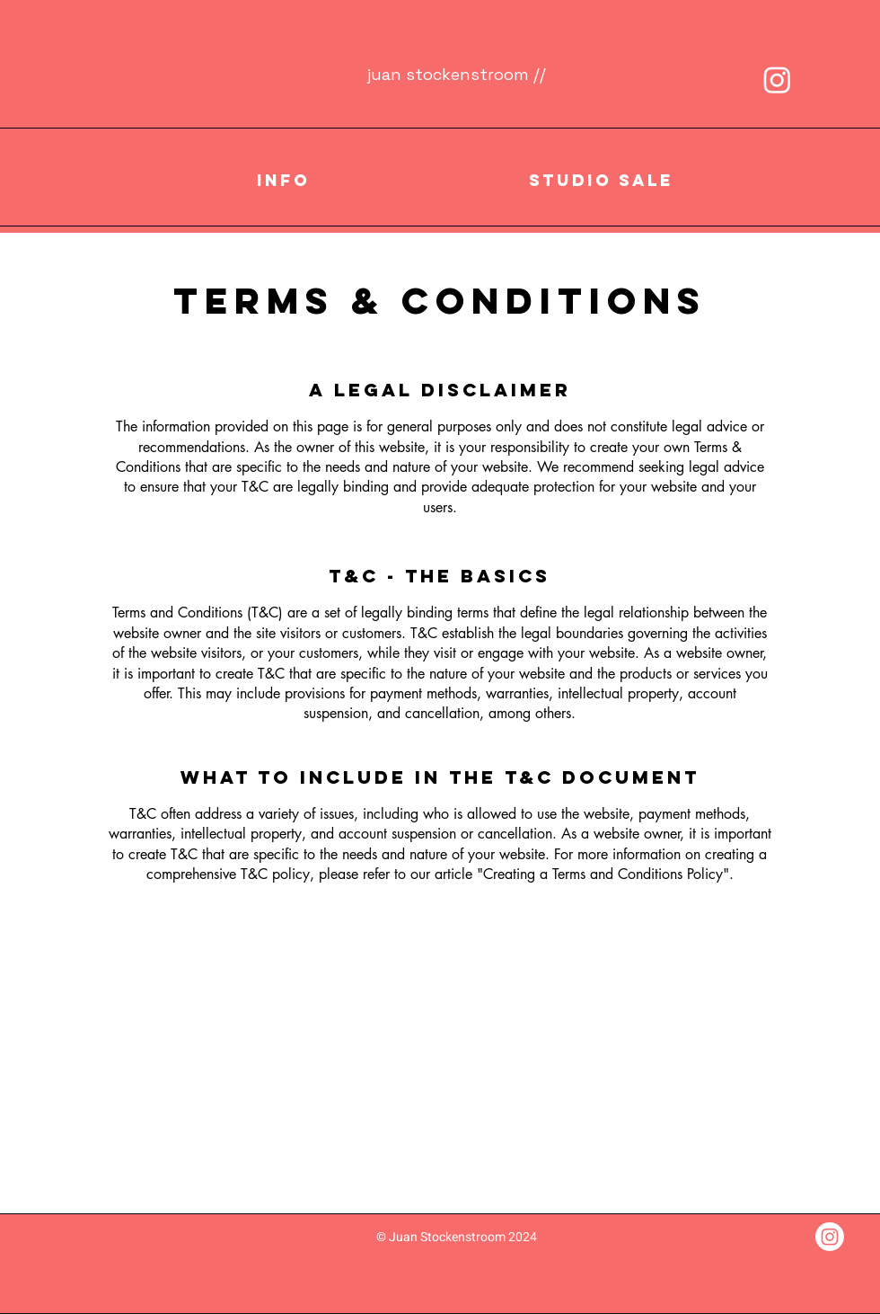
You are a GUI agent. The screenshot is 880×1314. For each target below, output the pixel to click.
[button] (283, 180)
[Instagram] (777, 79)
